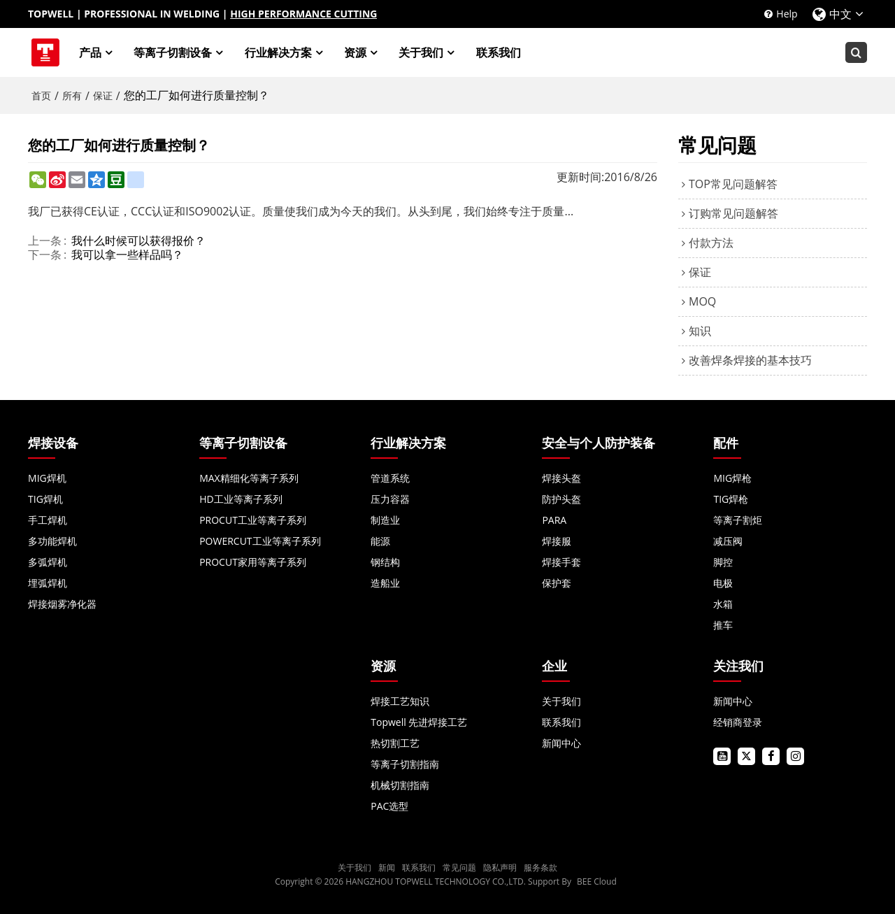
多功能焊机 (52, 541)
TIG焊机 (45, 499)
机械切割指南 (400, 785)
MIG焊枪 (732, 478)
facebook (771, 756)
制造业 (385, 520)
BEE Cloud (597, 881)
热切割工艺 (395, 743)
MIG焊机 (47, 478)
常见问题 (459, 867)
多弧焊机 (47, 562)
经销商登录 (737, 722)
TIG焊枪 (730, 499)
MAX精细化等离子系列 (249, 478)
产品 (90, 52)
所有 (72, 95)
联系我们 (498, 52)
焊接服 (556, 541)
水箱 (723, 603)
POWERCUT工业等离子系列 (259, 541)
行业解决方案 (278, 52)
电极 (723, 583)
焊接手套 (561, 562)
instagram (795, 756)
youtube (722, 756)
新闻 (386, 867)
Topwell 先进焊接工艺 (419, 722)
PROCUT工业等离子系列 (252, 520)
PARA (554, 520)
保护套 (556, 583)
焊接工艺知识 (400, 701)
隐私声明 (500, 867)
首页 (41, 95)
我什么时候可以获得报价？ (138, 241)
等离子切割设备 (173, 52)
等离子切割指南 (405, 764)
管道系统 (390, 478)
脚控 (723, 562)
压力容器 (390, 499)
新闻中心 (561, 743)
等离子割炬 (737, 520)
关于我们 (421, 52)
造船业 (385, 583)
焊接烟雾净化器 (62, 603)
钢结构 (385, 562)
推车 (723, 624)
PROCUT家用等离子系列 (252, 562)
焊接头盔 (561, 478)
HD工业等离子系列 (240, 499)
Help (786, 13)
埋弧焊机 (47, 583)
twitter (746, 756)
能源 (380, 541)
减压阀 (728, 541)
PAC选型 (389, 806)
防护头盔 (561, 499)
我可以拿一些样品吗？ (127, 255)
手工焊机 (47, 520)
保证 (103, 95)
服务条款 (540, 867)
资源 (355, 52)
